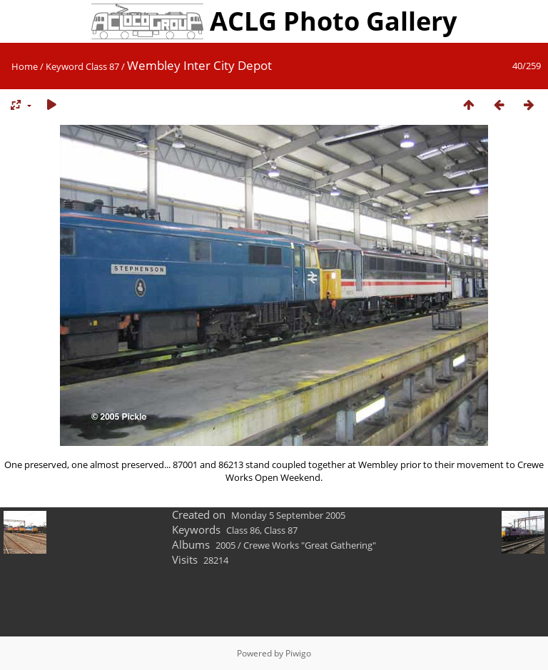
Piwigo (298, 653)
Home (24, 66)
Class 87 (102, 66)
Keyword (64, 66)
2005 (225, 545)
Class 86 (243, 530)
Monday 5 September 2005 (288, 515)
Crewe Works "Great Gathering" (309, 545)
